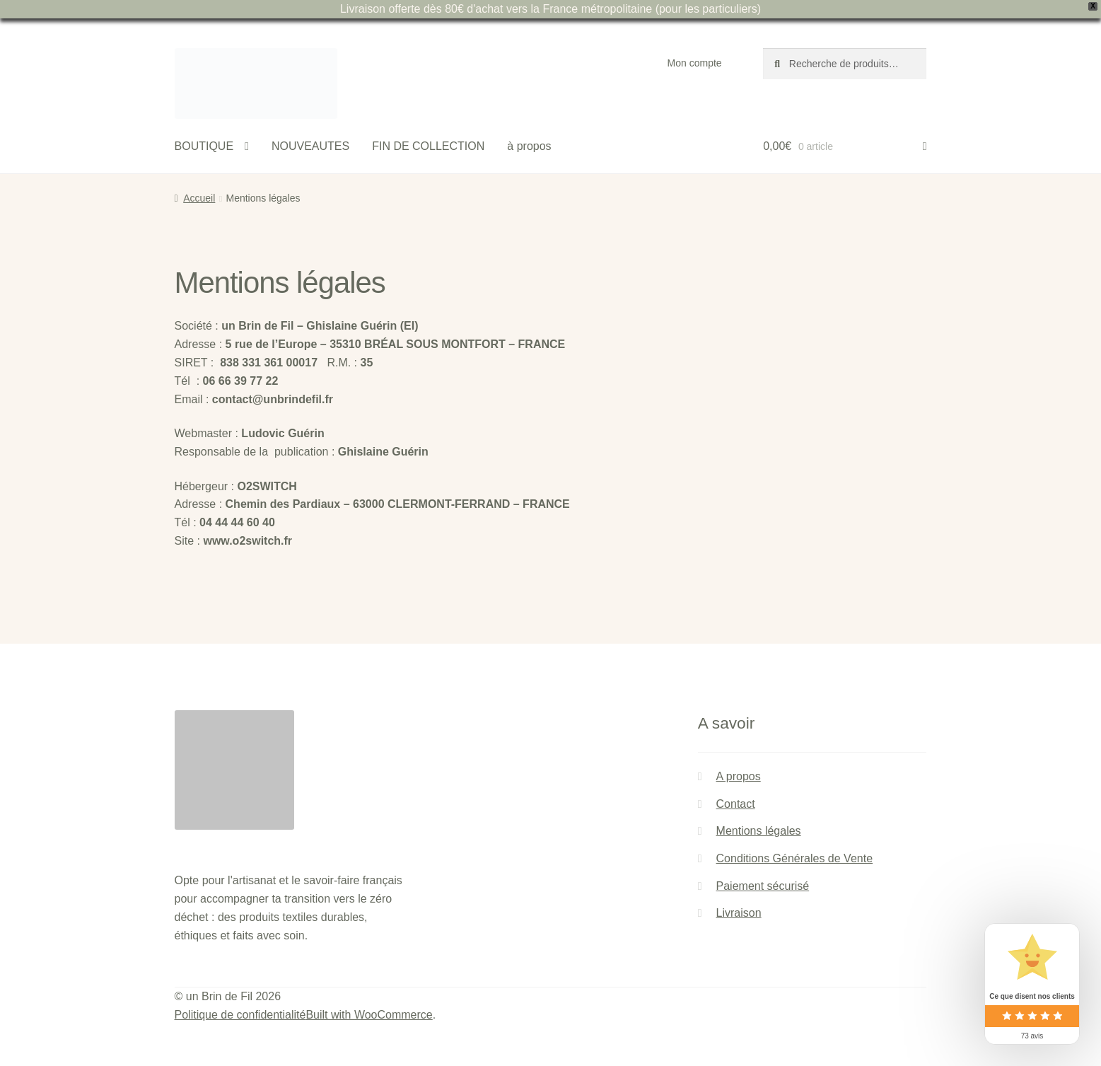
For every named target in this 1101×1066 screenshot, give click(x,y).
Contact (735, 804)
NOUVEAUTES (310, 146)
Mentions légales (758, 831)
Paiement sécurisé (763, 886)
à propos (529, 146)
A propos (738, 776)
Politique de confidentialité (240, 1015)
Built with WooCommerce (368, 1015)
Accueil (199, 198)
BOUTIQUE (204, 146)
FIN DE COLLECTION (428, 146)
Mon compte (695, 63)
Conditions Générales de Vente (794, 858)
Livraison (739, 913)
